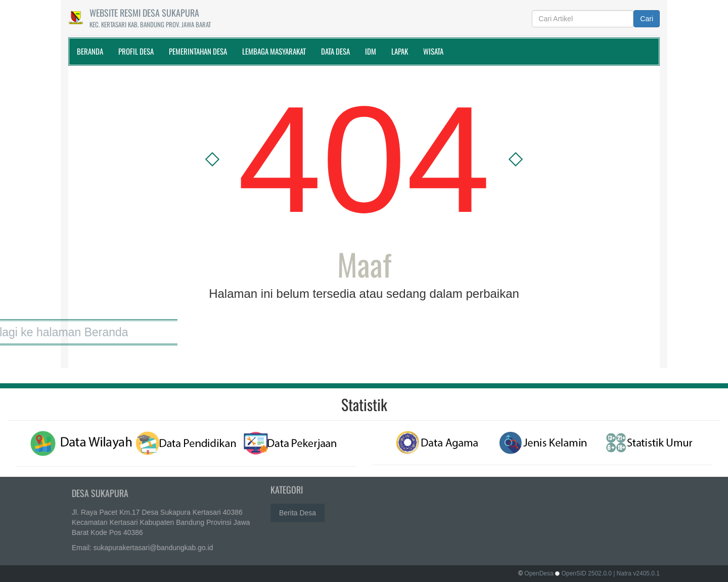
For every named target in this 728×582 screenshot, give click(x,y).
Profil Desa (136, 51)
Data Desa (335, 51)
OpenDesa (538, 573)
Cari (646, 19)
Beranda (90, 51)
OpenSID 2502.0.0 (586, 573)
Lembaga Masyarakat (274, 51)
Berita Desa (297, 511)
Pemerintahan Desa (198, 51)
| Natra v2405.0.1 (636, 573)
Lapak (399, 51)
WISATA (433, 51)
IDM (370, 51)
